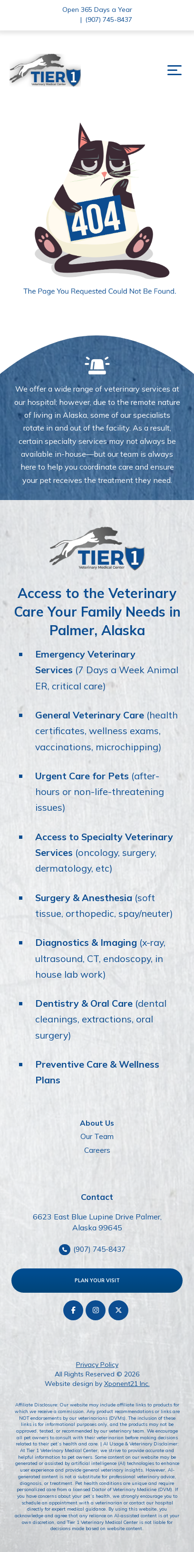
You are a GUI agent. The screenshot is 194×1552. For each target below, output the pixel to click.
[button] (174, 70)
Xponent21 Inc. (127, 1383)
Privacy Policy (97, 1364)
